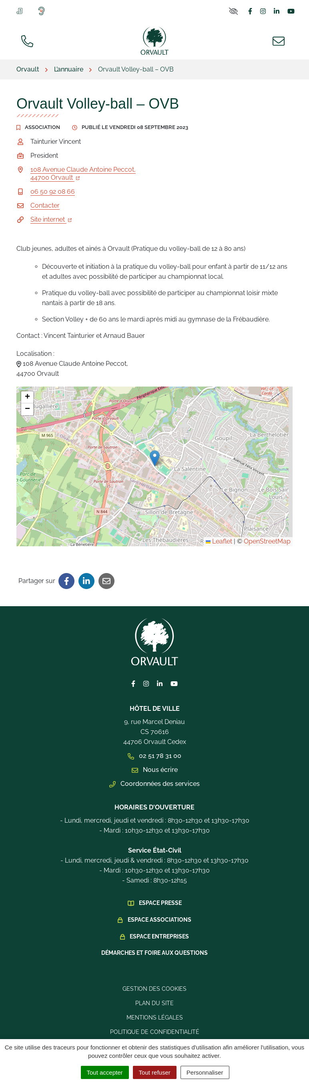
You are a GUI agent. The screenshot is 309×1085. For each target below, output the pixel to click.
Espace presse (160, 903)
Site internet (51, 219)
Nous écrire (155, 770)
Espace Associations (159, 919)
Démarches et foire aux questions (154, 953)
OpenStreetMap (267, 541)
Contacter (45, 205)
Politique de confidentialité (154, 1032)
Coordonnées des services (154, 783)
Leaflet (219, 541)
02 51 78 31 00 (154, 756)
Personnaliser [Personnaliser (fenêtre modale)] (205, 1072)
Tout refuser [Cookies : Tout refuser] (155, 1072)
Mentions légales (154, 1017)
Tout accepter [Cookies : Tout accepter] (105, 1072)
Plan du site (154, 1003)
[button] (155, 458)
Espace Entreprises (159, 936)
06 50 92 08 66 (52, 191)
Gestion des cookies (154, 989)
